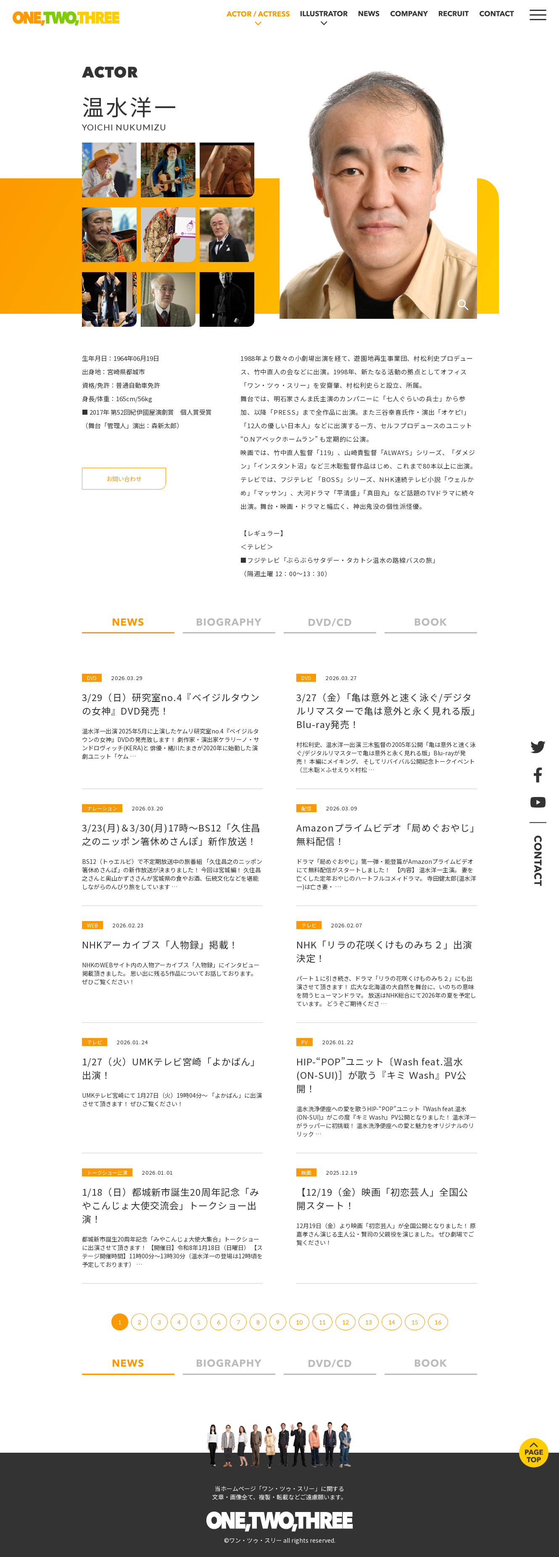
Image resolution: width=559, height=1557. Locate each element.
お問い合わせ (124, 478)
